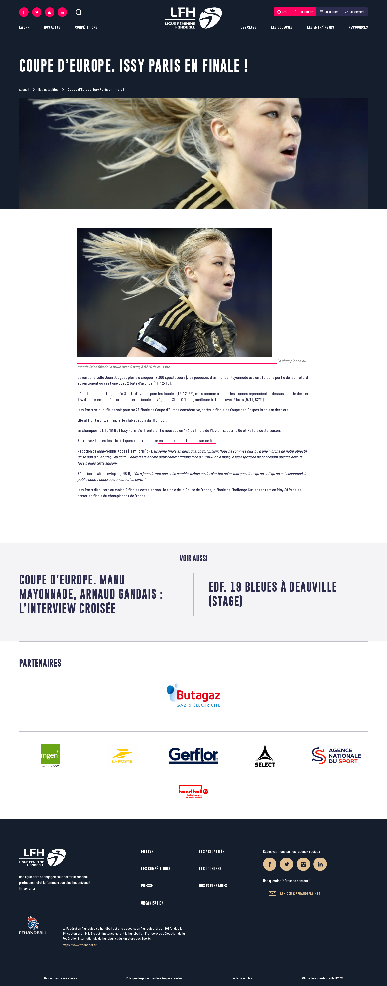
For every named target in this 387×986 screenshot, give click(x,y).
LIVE (282, 12)
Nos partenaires (213, 885)
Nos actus (52, 27)
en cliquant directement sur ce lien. (187, 440)
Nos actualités (48, 89)
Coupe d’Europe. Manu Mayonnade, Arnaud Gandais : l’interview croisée (91, 594)
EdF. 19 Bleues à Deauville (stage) (273, 594)
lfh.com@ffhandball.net (294, 893)
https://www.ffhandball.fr (80, 945)
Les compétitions (155, 868)
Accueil (24, 89)
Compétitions (86, 27)
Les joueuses (282, 27)
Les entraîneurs (320, 27)
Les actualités (212, 851)
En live (147, 851)
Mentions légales (242, 978)
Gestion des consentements (60, 978)
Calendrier (329, 12)
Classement (354, 12)
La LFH (24, 27)
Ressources (358, 27)
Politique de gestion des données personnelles (154, 978)
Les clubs (249, 27)
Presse (147, 885)
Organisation (152, 903)
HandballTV (303, 12)
